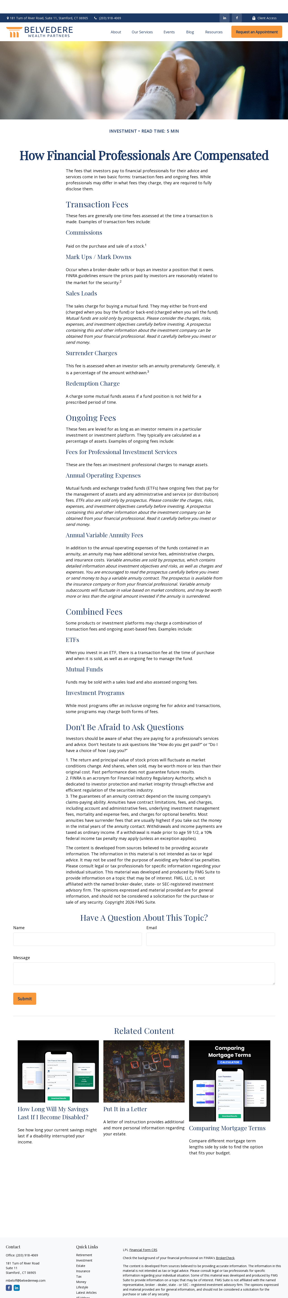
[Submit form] (24, 985)
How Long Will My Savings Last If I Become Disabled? (53, 1099)
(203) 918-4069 (107, 4)
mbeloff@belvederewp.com (25, 1267)
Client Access (264, 4)
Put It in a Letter (125, 1095)
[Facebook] (237, 4)
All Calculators (86, 1290)
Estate (80, 1252)
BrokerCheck (225, 1244)
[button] (116, 18)
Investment (84, 1247)
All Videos (83, 1284)
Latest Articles (86, 1279)
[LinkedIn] (225, 4)
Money (81, 1268)
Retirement (84, 1241)
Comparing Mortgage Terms (227, 1114)
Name (19, 914)
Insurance (83, 1258)
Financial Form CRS (143, 1236)
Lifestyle (82, 1274)
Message (21, 944)
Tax (78, 1263)
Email (151, 914)
